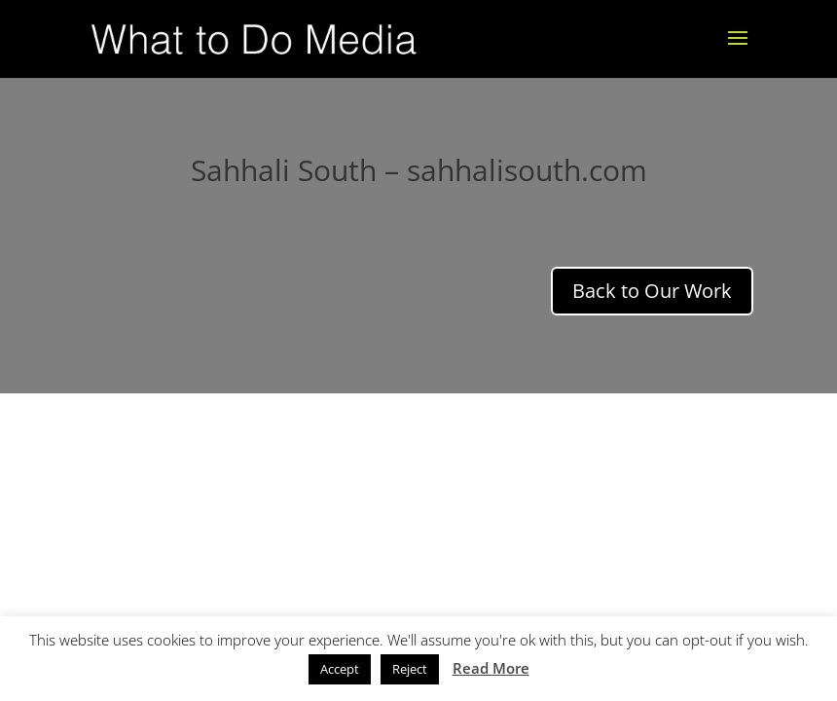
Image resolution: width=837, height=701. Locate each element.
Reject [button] (409, 669)
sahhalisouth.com (527, 170)
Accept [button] (339, 669)
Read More (491, 668)
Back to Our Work (652, 290)
